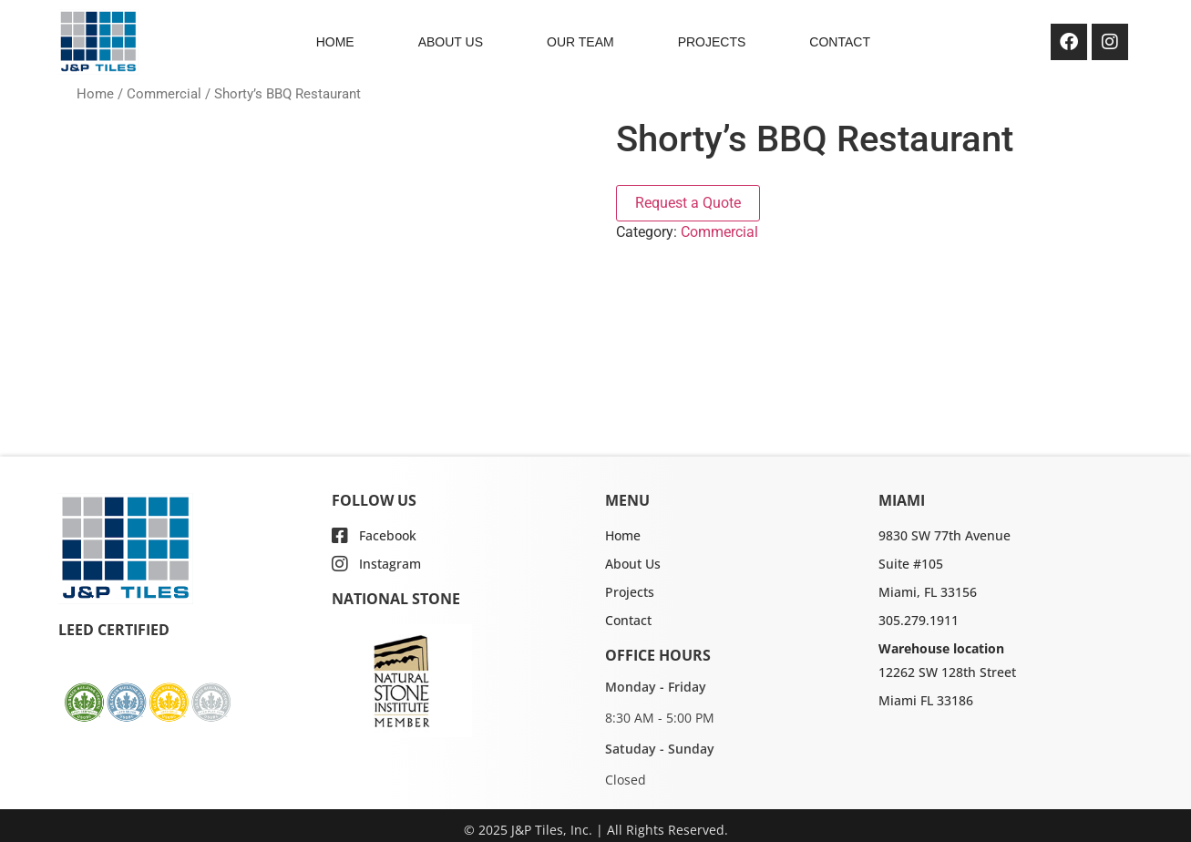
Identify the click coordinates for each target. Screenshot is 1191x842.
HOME (335, 42)
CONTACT (839, 42)
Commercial (164, 94)
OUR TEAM (580, 42)
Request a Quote (688, 202)
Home (95, 94)
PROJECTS (712, 42)
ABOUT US (450, 42)
